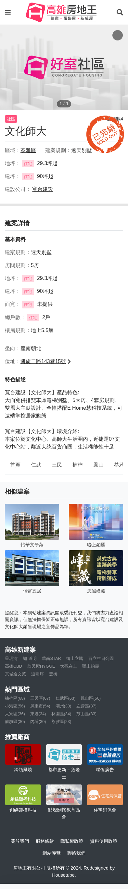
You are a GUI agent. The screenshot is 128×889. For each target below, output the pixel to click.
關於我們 (20, 841)
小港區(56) (15, 706)
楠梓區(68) (15, 698)
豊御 (53, 674)
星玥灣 (11, 658)
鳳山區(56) (91, 698)
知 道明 (30, 658)
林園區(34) (61, 713)
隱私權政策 (71, 841)
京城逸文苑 (15, 674)
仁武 (36, 465)
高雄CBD (13, 666)
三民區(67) (40, 698)
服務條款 (45, 841)
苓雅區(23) (61, 721)
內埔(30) (38, 721)
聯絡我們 (76, 853)
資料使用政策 (103, 841)
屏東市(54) (40, 706)
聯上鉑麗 (90, 666)
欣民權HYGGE (41, 666)
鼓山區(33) (86, 713)
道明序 (37, 674)
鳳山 (98, 465)
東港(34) (38, 713)
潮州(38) (63, 706)
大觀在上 (68, 666)
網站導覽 (52, 853)
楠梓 (77, 465)
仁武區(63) (66, 698)
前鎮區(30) (15, 721)
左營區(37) (86, 706)
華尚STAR (51, 658)
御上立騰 (74, 658)
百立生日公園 (101, 658)
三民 (57, 465)
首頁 (15, 465)
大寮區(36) (15, 713)
